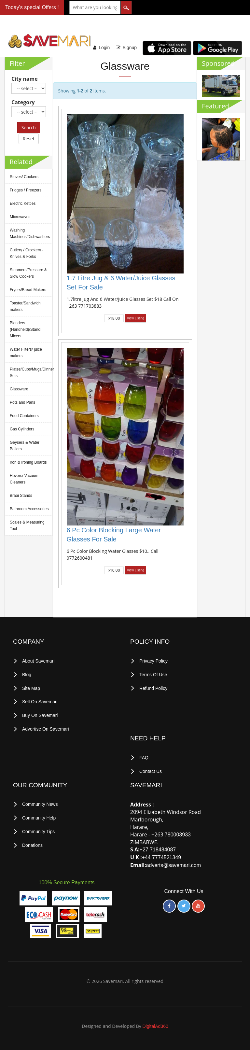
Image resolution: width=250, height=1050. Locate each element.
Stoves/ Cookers (24, 177)
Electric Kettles (22, 203)
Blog (26, 674)
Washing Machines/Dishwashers (30, 233)
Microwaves (20, 217)
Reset (29, 138)
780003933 (178, 833)
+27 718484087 (158, 848)
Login (104, 47)
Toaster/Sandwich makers (25, 306)
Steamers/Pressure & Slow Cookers (28, 273)
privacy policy (153, 661)
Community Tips (38, 829)
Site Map (31, 687)
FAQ (143, 756)
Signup (129, 47)
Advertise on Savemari (45, 727)
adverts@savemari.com (173, 863)
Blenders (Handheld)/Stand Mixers (25, 329)
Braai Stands (21, 495)
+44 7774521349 (161, 856)
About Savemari (38, 661)
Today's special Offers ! (32, 7)
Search (28, 127)
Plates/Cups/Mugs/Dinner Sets (31, 372)
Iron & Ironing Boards (28, 462)
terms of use (153, 674)
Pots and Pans (22, 402)
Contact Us (150, 770)
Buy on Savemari (40, 714)
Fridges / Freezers (25, 190)
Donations (32, 843)
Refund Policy (153, 687)
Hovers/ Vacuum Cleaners (24, 478)
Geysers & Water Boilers (24, 445)
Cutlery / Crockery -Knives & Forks (26, 253)
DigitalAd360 (155, 1025)
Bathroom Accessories (29, 509)
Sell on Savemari (40, 701)
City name (24, 78)
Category (23, 102)
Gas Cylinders (22, 429)
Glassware (19, 389)
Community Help (39, 816)
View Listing (135, 318)
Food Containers (24, 415)
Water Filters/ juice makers (26, 352)
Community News (40, 802)
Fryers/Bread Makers (28, 289)
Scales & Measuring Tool (27, 525)
